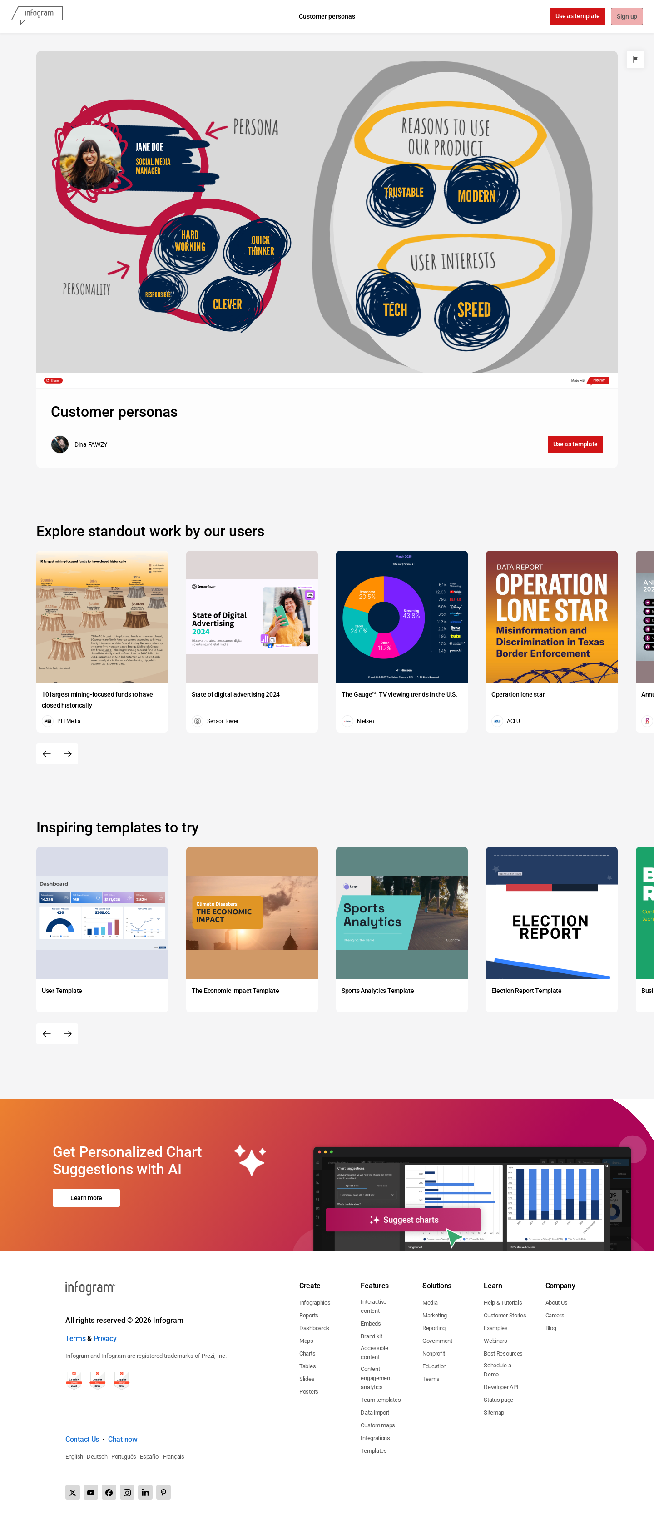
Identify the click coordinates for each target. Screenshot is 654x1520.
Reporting (434, 1328)
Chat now (123, 1439)
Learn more (86, 1197)
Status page (498, 1399)
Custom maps (378, 1425)
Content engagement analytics (376, 1378)
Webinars (495, 1340)
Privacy (105, 1338)
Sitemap (494, 1412)
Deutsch (97, 1456)
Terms (75, 1338)
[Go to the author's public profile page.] (79, 444)
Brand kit (371, 1336)
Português (123, 1456)
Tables (307, 1366)
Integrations (375, 1438)
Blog (550, 1328)
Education (434, 1366)
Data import (375, 1412)
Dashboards (314, 1328)
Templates (373, 1450)
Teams (431, 1378)
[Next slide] (67, 753)
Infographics (314, 1302)
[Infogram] (37, 16)
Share (55, 380)
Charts (307, 1353)
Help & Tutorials (503, 1302)
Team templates (381, 1399)
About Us (556, 1302)
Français (173, 1456)
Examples (496, 1328)
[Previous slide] (46, 753)
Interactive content (373, 1306)
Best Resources (503, 1353)
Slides (306, 1378)
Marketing (434, 1315)
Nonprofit (433, 1353)
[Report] (635, 59)
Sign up (626, 16)
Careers (555, 1315)
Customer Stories (505, 1315)
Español (149, 1456)
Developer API (501, 1387)
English (74, 1456)
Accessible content (374, 1353)
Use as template (577, 16)
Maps (306, 1340)
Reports (308, 1315)
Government (437, 1340)
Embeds (371, 1323)
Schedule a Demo (497, 1370)
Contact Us (82, 1439)
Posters (308, 1391)
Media (430, 1302)
